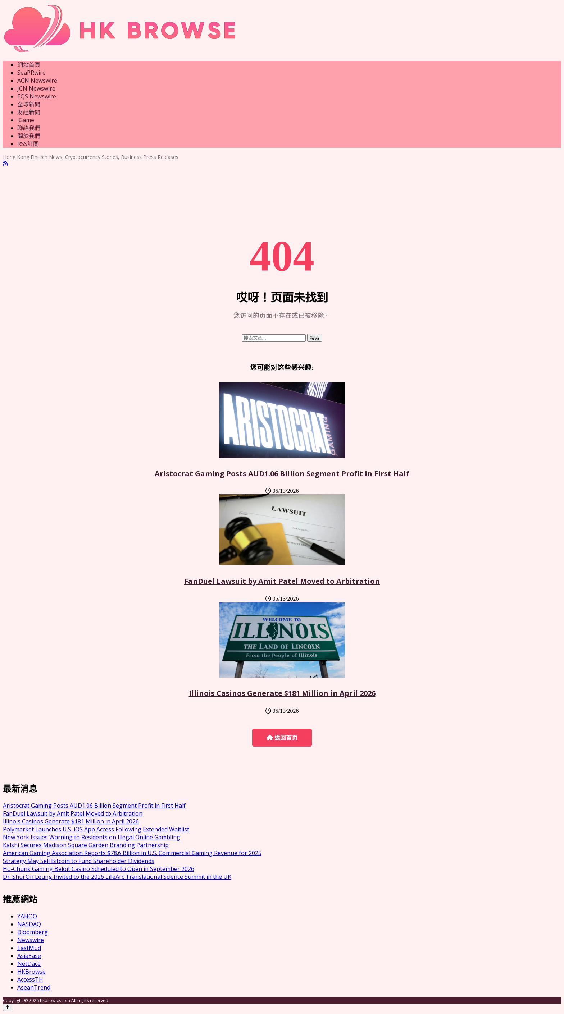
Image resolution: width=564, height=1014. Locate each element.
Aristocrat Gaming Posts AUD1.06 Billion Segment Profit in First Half (282, 473)
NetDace (29, 964)
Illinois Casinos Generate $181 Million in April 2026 (282, 693)
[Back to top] (7, 1007)
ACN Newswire (37, 80)
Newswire (30, 940)
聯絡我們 (28, 128)
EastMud (29, 948)
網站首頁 (28, 65)
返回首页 (282, 738)
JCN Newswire (36, 88)
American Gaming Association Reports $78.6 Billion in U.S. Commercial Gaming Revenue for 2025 (132, 853)
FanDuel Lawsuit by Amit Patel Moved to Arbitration (282, 581)
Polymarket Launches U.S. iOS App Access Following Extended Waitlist (96, 829)
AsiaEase (29, 956)
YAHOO (27, 916)
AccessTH (30, 979)
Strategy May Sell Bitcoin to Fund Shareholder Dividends (78, 861)
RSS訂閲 (28, 144)
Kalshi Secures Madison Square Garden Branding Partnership (86, 845)
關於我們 (28, 136)
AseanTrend (33, 987)
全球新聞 (28, 104)
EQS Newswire (36, 96)
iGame (25, 120)
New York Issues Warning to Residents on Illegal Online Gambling (91, 837)
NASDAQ (29, 924)
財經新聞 (28, 112)
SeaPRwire (31, 73)
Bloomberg (32, 932)
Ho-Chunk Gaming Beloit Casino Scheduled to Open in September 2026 (98, 869)
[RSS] (5, 163)
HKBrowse (31, 972)
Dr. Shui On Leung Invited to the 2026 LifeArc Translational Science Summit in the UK (117, 877)
